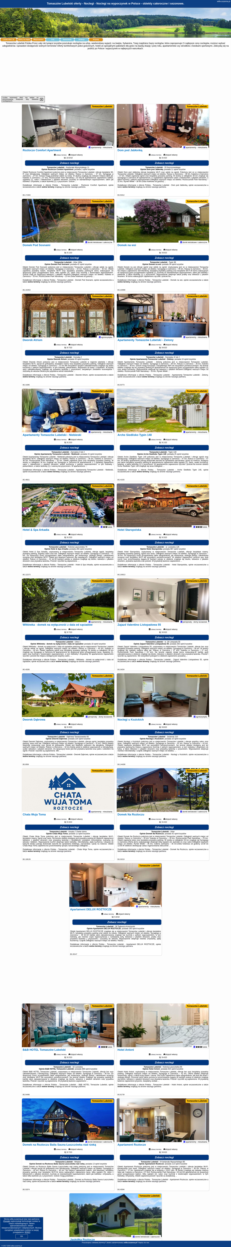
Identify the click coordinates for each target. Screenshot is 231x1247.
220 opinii (79, 741)
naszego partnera (78, 190)
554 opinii (172, 1071)
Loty (52, 39)
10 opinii (185, 362)
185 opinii (133, 931)
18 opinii (94, 646)
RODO (27, 1232)
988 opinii (86, 1071)
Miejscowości (38, 39)
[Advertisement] (115, 73)
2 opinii (84, 172)
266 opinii (80, 552)
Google (7, 1221)
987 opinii (174, 552)
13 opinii (95, 1166)
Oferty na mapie (24, 39)
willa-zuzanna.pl (223, 1)
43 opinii (78, 362)
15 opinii (91, 457)
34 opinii (172, 267)
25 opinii (177, 457)
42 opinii (80, 267)
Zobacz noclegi (69, 165)
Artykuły (96, 39)
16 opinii (175, 741)
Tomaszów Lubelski (102, 106)
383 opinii (181, 646)
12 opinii (79, 836)
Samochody (67, 39)
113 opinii (176, 1166)
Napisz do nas (143, 1242)
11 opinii (174, 172)
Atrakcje (81, 39)
